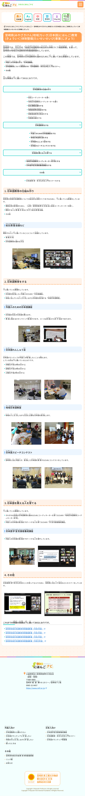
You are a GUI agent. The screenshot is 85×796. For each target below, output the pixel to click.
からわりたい (16, 732)
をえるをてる (42, 152)
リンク (9, 759)
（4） (24, 629)
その (41, 172)
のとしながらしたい (19, 740)
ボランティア (57, 740)
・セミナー (61, 736)
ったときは (11, 743)
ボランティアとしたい (18, 736)
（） (25, 641)
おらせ (9, 763)
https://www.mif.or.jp (35, 688)
